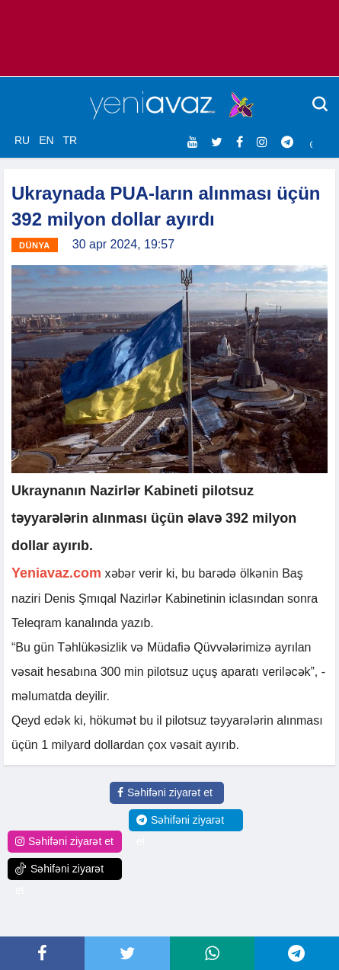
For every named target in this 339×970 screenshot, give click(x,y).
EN (46, 140)
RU (22, 140)
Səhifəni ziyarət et (165, 792)
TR (69, 140)
